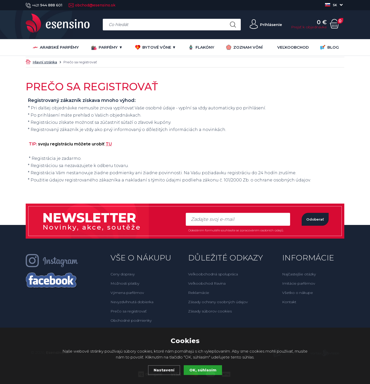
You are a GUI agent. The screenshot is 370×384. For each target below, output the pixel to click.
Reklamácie (198, 292)
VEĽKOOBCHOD (293, 47)
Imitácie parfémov (298, 283)
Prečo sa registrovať (128, 311)
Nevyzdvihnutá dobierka (131, 302)
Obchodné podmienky (131, 320)
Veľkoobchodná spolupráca (213, 274)
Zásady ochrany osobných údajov (218, 302)
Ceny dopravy (122, 274)
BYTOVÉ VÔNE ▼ (155, 47)
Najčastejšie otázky (299, 274)
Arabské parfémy (56, 47)
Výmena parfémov (127, 292)
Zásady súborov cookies (210, 311)
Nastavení (164, 370)
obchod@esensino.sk (92, 5)
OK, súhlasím (203, 370)
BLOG (329, 47)
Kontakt (289, 302)
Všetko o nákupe (297, 292)
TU (109, 144)
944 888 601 (44, 5)
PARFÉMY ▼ (107, 47)
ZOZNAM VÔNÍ (244, 47)
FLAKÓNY (201, 47)
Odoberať (310, 219)
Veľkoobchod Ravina (207, 283)
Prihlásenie (269, 24)
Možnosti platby (124, 283)
